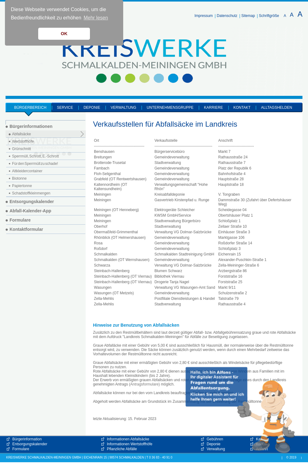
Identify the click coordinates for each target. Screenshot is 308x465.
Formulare (20, 449)
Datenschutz (227, 16)
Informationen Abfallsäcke (128, 439)
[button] (240, 410)
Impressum (204, 16)
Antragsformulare (144, 384)
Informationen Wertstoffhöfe (129, 444)
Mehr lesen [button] (95, 17)
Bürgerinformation (27, 439)
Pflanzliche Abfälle (122, 449)
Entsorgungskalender (29, 444)
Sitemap (248, 16)
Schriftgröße (269, 16)
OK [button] (64, 33)
